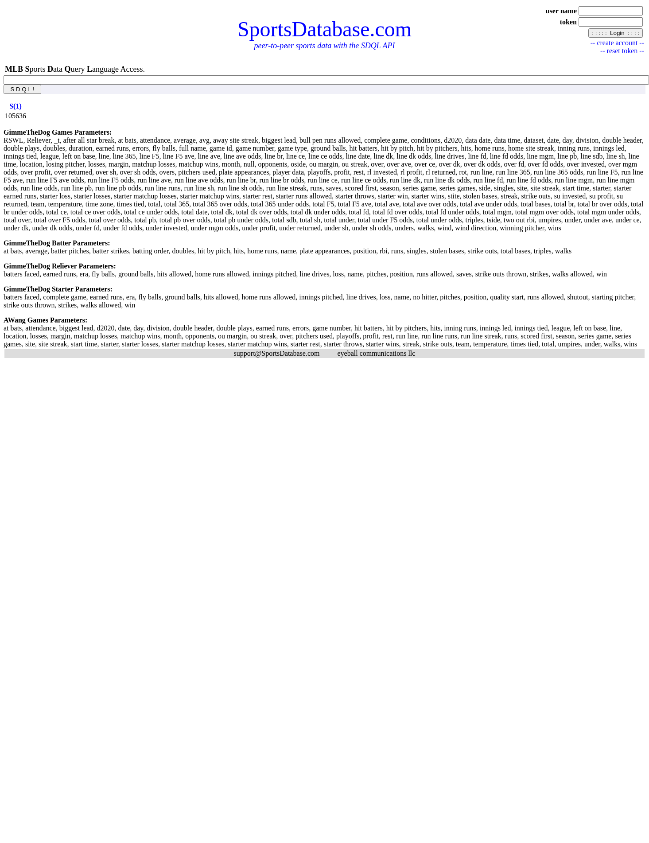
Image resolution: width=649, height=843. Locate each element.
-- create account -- (617, 43)
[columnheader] (15, 106)
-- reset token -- (622, 50)
